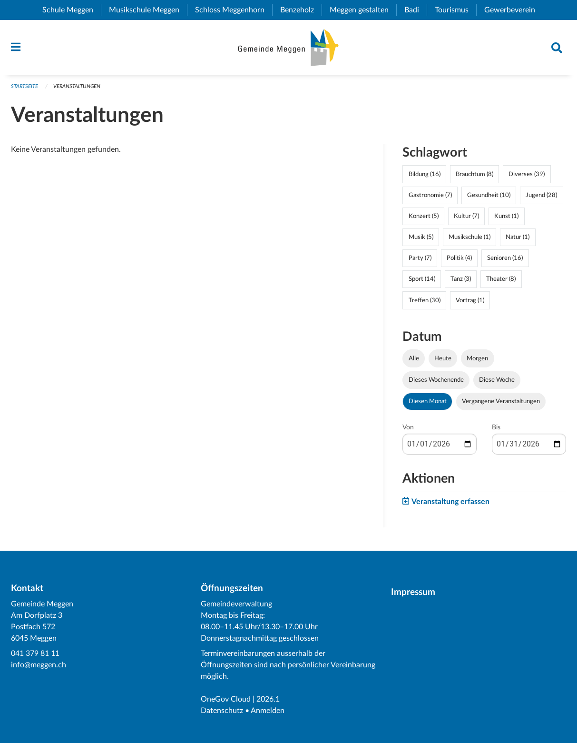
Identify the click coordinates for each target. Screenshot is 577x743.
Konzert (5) (424, 216)
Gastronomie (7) (430, 195)
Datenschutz (222, 710)
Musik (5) (421, 237)
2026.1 (268, 699)
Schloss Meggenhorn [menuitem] (233, 10)
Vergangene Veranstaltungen (501, 401)
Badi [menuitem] (415, 10)
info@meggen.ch (38, 665)
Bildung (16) (424, 174)
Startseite (24, 86)
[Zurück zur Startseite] (288, 47)
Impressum (413, 592)
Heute (442, 358)
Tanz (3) (460, 279)
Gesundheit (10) (488, 195)
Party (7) (420, 258)
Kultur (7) (466, 216)
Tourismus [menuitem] (455, 10)
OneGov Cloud (226, 699)
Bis (496, 427)
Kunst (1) (506, 216)
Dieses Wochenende (436, 380)
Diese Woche (497, 380)
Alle (414, 358)
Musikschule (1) (469, 237)
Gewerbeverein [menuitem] (513, 10)
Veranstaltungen (76, 86)
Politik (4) (459, 258)
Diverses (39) (527, 174)
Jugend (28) (541, 195)
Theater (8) (501, 279)
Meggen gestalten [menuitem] (363, 10)
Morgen (477, 358)
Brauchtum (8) (474, 174)
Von (408, 427)
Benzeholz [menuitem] (301, 10)
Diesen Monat (428, 401)
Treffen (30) (424, 300)
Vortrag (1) (470, 300)
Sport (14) (422, 279)
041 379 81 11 (35, 653)
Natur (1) (517, 237)
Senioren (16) (505, 258)
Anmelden (267, 710)
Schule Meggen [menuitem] (71, 10)
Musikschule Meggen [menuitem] (148, 10)
